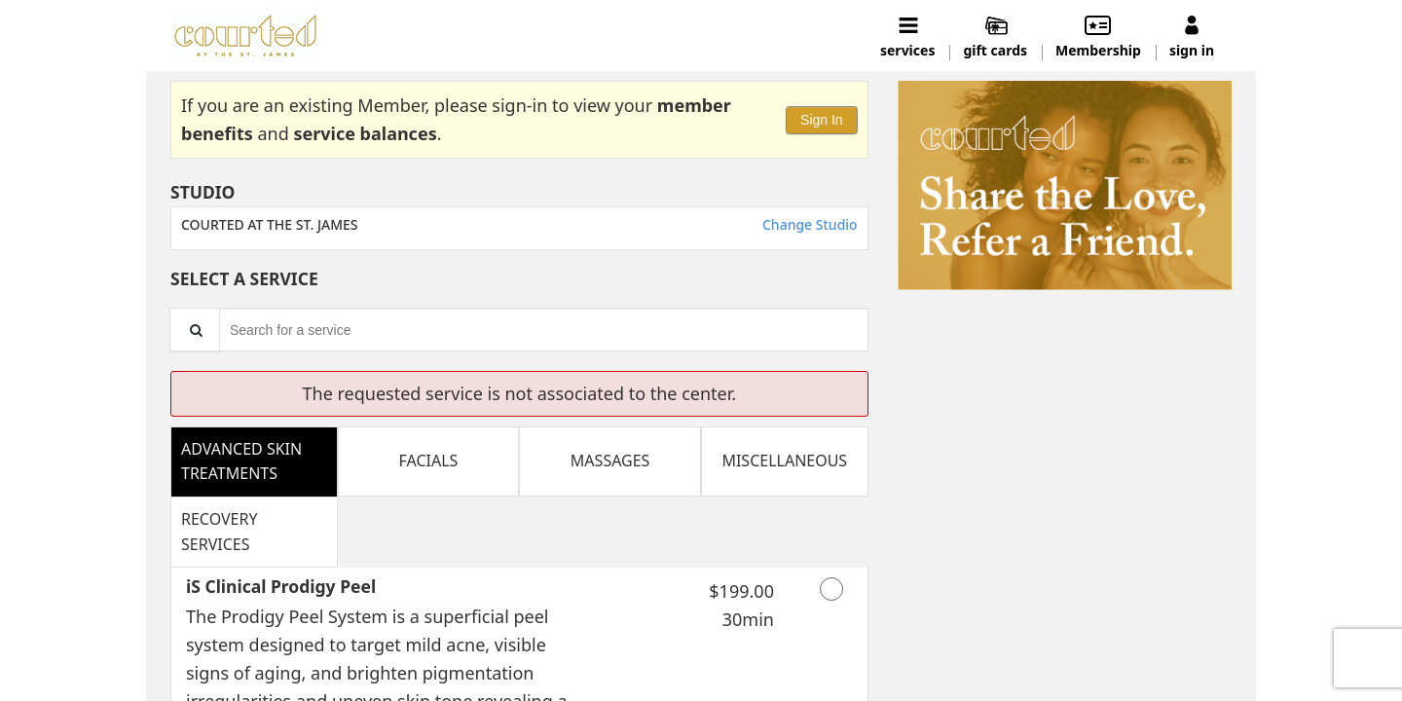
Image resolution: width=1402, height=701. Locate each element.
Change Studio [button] (807, 224)
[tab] (254, 461)
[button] (1065, 185)
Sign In (821, 120)
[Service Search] (194, 329)
